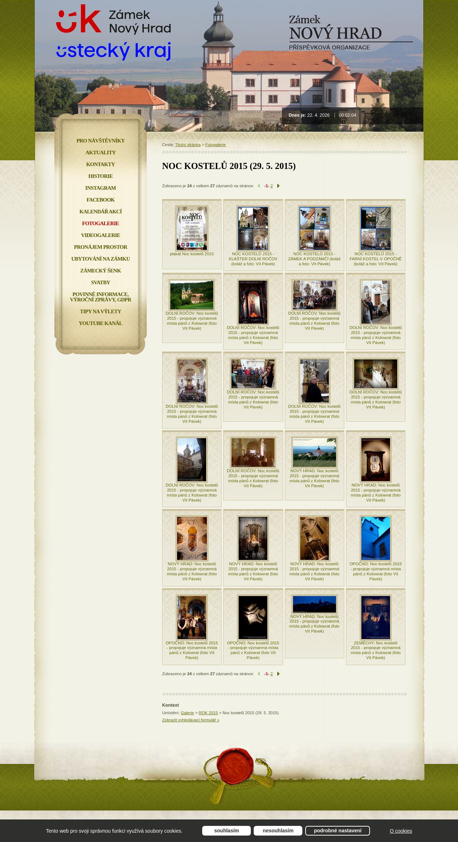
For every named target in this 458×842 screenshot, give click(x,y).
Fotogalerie (215, 144)
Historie (100, 176)
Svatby (100, 282)
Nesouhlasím (278, 830)
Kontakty (100, 164)
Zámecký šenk (100, 271)
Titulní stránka (188, 144)
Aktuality (101, 152)
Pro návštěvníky (101, 141)
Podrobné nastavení (337, 830)
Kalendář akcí (100, 211)
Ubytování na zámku (100, 259)
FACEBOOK (101, 200)
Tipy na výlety (100, 311)
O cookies (401, 831)
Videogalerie (100, 235)
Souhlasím (226, 830)
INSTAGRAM (100, 188)
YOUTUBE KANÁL (100, 323)
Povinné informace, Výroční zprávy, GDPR (100, 297)
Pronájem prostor (100, 247)
